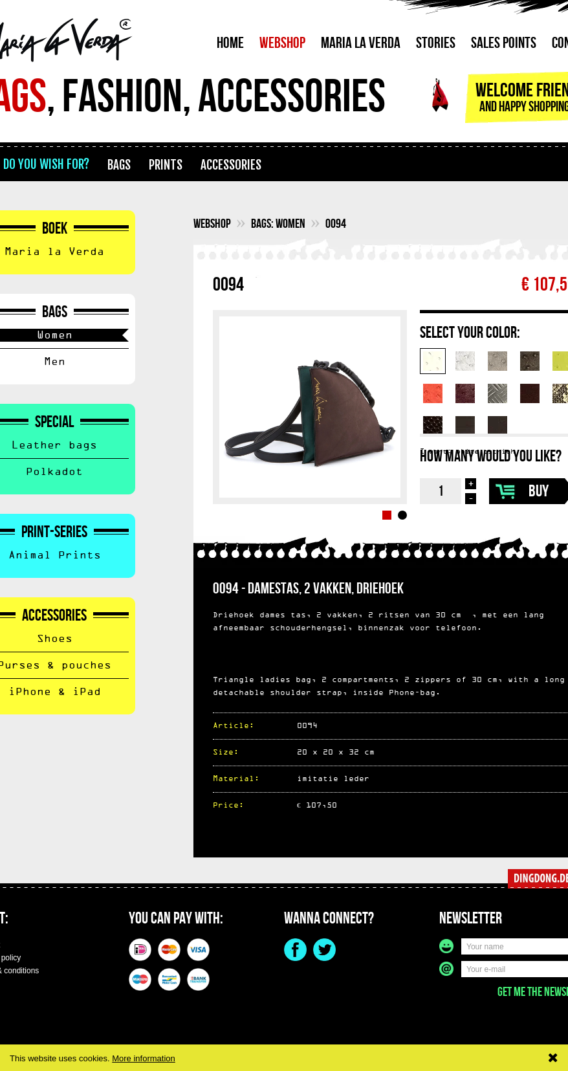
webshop (212, 224)
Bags (54, 312)
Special (54, 422)
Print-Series (54, 532)
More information (143, 1058)
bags (119, 165)
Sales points (503, 43)
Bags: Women (278, 224)
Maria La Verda (360, 43)
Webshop (282, 43)
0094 (335, 224)
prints (165, 165)
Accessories (54, 616)
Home (230, 43)
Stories (435, 43)
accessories (231, 165)
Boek (54, 229)
